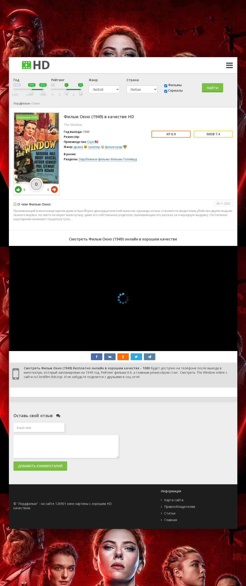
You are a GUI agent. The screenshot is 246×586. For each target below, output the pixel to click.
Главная (170, 520)
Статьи (169, 513)
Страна (133, 80)
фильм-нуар (113, 147)
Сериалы (175, 90)
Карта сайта (173, 500)
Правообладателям (179, 506)
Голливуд (130, 159)
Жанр (93, 80)
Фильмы (175, 85)
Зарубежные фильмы (94, 159)
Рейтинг (57, 80)
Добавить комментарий (40, 466)
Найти (212, 88)
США (90, 142)
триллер (94, 147)
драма (78, 147)
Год (16, 80)
